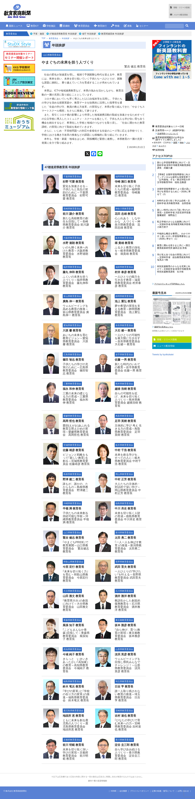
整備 (115, 25)
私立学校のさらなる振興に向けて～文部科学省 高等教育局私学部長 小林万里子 (174, 224)
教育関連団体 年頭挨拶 (112, 33)
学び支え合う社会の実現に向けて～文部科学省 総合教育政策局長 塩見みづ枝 (174, 257)
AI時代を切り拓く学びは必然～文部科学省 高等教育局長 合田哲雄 (174, 202)
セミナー (142, 25)
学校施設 (49, 25)
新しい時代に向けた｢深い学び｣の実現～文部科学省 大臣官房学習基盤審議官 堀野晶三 (174, 212)
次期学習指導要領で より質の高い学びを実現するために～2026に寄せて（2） (174, 191)
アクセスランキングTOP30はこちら (169, 284)
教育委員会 (82, 25)
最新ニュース (14, 25)
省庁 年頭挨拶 (89, 33)
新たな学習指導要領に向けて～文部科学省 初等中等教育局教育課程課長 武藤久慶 (174, 165)
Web (182, 142)
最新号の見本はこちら (163, 327)
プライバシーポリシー (139, 791)
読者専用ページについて (167, 134)
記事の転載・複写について (163, 791)
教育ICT (32, 25)
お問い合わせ (183, 791)
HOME (113, 791)
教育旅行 (100, 25)
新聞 (175, 142)
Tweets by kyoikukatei (163, 354)
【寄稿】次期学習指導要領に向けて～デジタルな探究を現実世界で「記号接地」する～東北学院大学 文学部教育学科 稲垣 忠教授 (174, 178)
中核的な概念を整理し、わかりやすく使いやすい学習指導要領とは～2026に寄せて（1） (173, 236)
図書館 (65, 25)
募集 (128, 25)
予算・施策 (38, 33)
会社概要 (123, 791)
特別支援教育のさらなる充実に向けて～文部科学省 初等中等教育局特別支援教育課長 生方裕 (174, 269)
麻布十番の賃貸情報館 (97, 781)
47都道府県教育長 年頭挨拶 (63, 33)
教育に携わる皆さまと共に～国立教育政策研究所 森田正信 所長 (173, 246)
